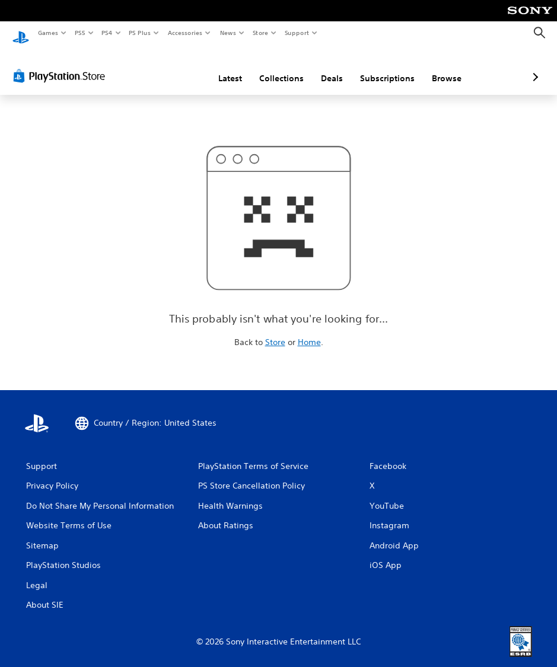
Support (296, 32)
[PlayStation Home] (21, 33)
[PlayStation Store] (61, 64)
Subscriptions (324, 67)
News (228, 32)
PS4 (107, 32)
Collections (218, 67)
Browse (384, 67)
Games (47, 32)
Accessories (184, 32)
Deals (269, 67)
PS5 (79, 32)
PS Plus (140, 32)
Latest (167, 67)
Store (260, 32)
